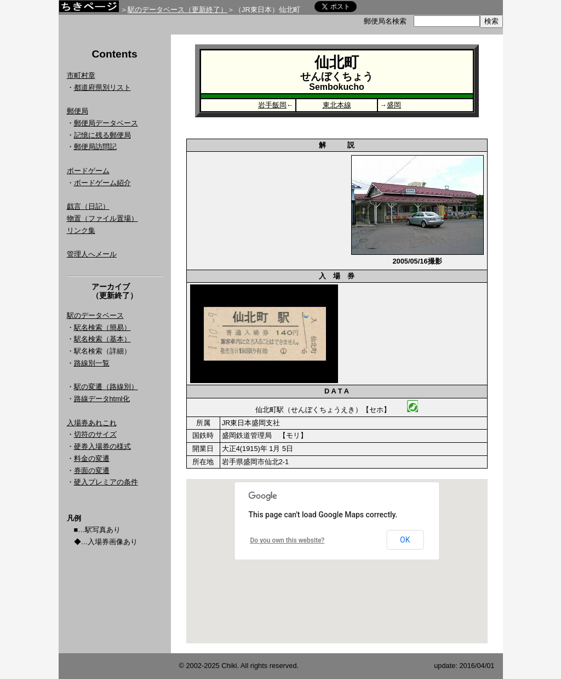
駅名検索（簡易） (102, 327)
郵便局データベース (106, 123)
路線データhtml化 (102, 399)
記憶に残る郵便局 (102, 135)
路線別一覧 (92, 363)
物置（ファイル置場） (102, 218)
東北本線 (337, 105)
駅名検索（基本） (102, 339)
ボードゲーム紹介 (102, 183)
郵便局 (77, 111)
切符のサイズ (95, 434)
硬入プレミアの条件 (106, 482)
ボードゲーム (88, 171)
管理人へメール (92, 254)
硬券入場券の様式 (102, 446)
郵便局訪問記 (95, 146)
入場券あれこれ (92, 423)
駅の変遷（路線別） (106, 387)
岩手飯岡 (272, 105)
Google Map (337, 561)
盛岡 (394, 105)
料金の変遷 (92, 458)
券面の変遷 (92, 470)
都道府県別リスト (102, 87)
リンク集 (81, 230)
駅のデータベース (95, 315)
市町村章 (81, 75)
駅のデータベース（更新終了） (177, 9)
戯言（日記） (88, 206)
